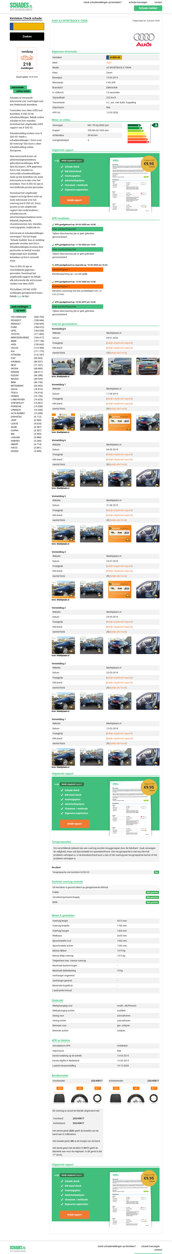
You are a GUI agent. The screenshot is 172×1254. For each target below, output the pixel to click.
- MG (25, 434)
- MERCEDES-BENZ (27, 337)
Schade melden (148, 8)
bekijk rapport (74, 200)
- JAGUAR (25, 437)
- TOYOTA (27, 334)
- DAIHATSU (25, 416)
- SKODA (26, 368)
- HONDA (26, 396)
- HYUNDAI (26, 361)
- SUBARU (25, 441)
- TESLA (26, 392)
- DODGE (25, 451)
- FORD (27, 327)
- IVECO (25, 447)
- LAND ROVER (26, 399)
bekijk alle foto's (118, 352)
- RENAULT (27, 324)
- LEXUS (25, 423)
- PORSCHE (26, 406)
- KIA (27, 351)
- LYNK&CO (26, 410)
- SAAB (25, 427)
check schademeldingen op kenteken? (103, 2)
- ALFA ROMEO (26, 413)
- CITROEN (27, 355)
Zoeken (27, 36)
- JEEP (25, 420)
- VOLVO (27, 348)
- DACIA (26, 389)
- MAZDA (26, 379)
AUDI (108, 62)
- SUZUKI (26, 375)
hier (19, 296)
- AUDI (27, 344)
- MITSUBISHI (26, 386)
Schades (21, 6)
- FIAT (26, 358)
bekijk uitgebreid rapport (119, 343)
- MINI (26, 382)
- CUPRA (25, 430)
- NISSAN (26, 372)
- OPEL (27, 330)
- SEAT (26, 365)
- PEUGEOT (27, 320)
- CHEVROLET (26, 403)
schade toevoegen (138, 2)
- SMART (25, 444)
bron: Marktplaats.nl (60, 376)
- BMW (27, 341)
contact (158, 2)
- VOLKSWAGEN (27, 317)
